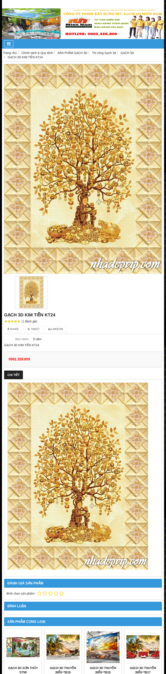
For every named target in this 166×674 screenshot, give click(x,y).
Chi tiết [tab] (13, 375)
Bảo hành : (22, 339)
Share (13, 329)
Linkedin (55, 329)
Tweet (33, 329)
